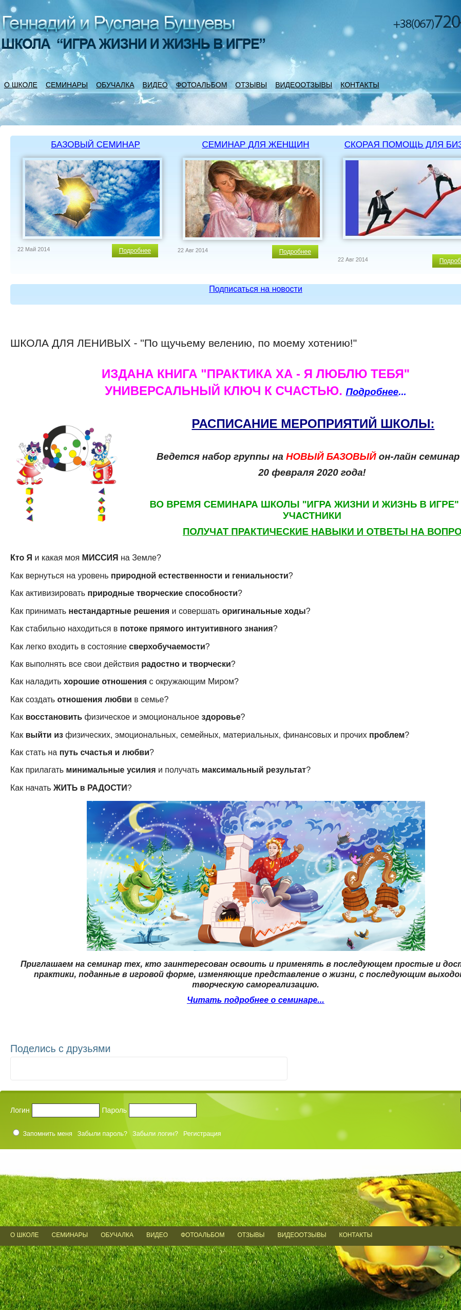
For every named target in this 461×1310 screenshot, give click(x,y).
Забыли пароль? (102, 1133)
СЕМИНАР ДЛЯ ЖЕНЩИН (255, 144)
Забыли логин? (155, 1133)
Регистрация (202, 1133)
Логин (20, 1110)
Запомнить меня (47, 1133)
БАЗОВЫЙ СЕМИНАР (95, 144)
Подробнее (135, 250)
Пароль (114, 1110)
